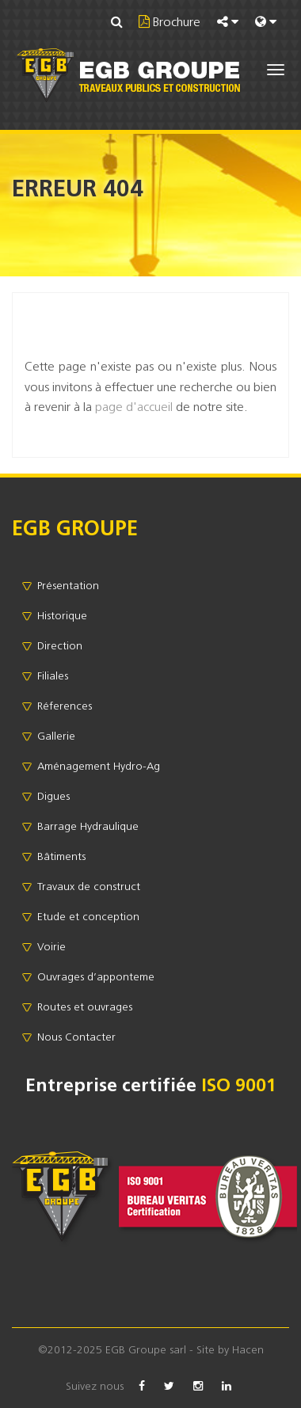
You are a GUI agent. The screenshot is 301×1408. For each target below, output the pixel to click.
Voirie (51, 946)
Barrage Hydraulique (88, 826)
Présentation (68, 585)
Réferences (64, 705)
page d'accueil (134, 406)
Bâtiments (61, 856)
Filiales (52, 675)
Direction (59, 645)
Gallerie (56, 735)
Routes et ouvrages (84, 1006)
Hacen (248, 1349)
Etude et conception (88, 916)
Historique (62, 615)
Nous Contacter (76, 1036)
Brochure (175, 21)
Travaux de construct (88, 886)
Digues (53, 796)
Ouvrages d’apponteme (95, 976)
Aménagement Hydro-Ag (98, 765)
